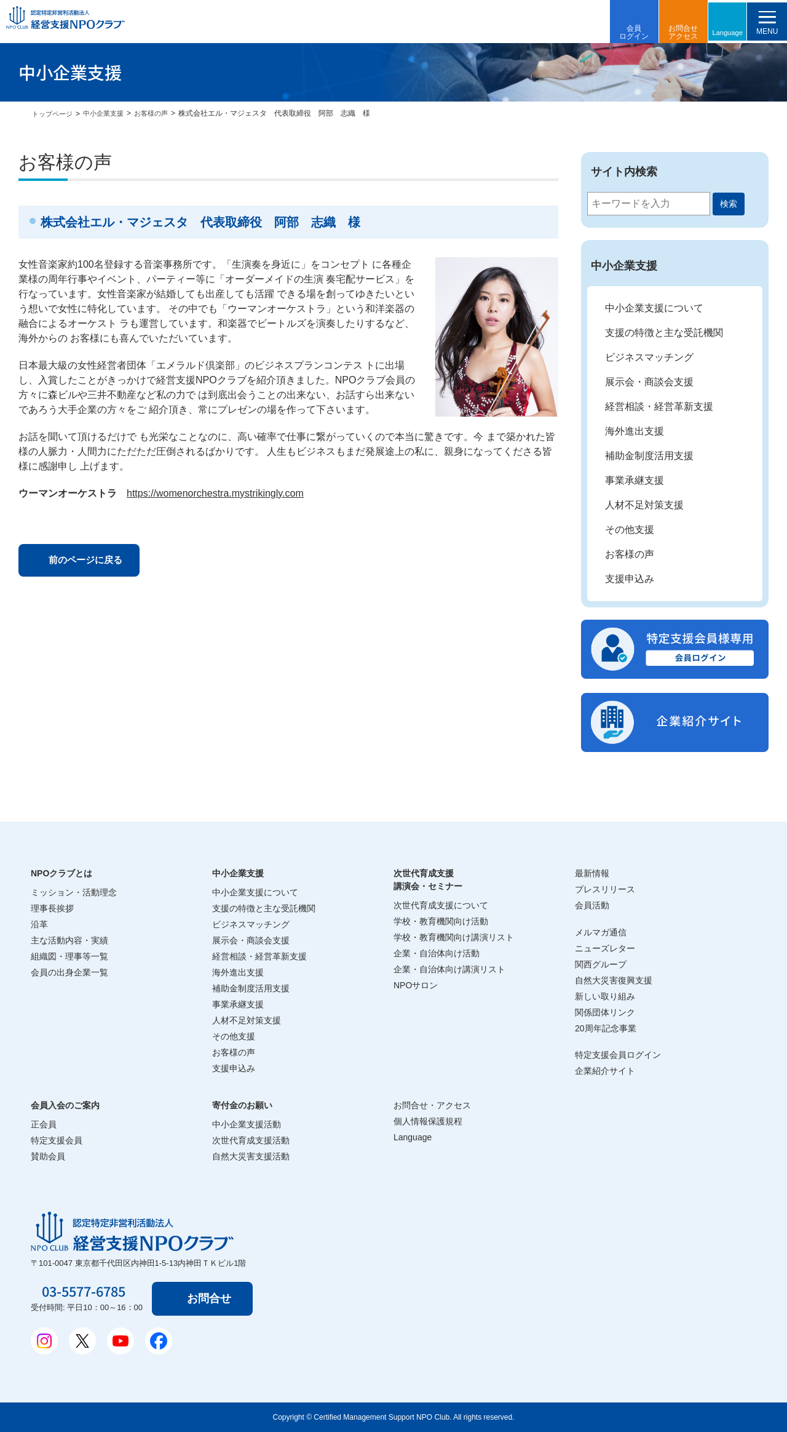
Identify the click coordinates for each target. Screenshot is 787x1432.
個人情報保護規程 (428, 1121)
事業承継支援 (634, 480)
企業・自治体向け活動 (437, 953)
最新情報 (592, 873)
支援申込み (629, 579)
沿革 (39, 924)
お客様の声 (159, 113)
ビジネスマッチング (649, 357)
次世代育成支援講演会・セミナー (428, 879)
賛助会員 (48, 1156)
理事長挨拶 (52, 908)
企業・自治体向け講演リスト (449, 969)
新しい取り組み (605, 996)
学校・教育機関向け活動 (441, 921)
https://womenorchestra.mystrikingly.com (215, 493)
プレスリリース (605, 889)
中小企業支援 (109, 113)
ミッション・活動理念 (74, 892)
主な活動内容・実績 (69, 940)
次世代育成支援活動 (251, 1140)
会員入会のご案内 (65, 1105)
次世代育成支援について (441, 905)
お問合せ (211, 1298)
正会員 (44, 1124)
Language (719, 32)
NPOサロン (416, 985)
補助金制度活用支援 (649, 455)
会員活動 (592, 905)
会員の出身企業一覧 (69, 972)
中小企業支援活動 (246, 1124)
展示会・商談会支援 (649, 382)
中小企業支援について (654, 308)
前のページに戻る (91, 561)
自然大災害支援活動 (251, 1156)
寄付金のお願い (242, 1105)
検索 (728, 204)
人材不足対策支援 (644, 505)
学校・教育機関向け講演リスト (454, 937)
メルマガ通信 (601, 932)
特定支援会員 (56, 1140)
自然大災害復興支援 (613, 980)
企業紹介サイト (605, 1071)
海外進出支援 (634, 431)
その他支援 (629, 529)
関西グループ (601, 964)
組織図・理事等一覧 (69, 956)
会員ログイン (623, 32)
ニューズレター (605, 948)
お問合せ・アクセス (432, 1105)
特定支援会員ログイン (618, 1055)
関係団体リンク (605, 1012)
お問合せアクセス (672, 32)
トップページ (54, 114)
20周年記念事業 (605, 1028)
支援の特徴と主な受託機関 (664, 332)
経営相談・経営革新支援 (659, 406)
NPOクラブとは (61, 873)
